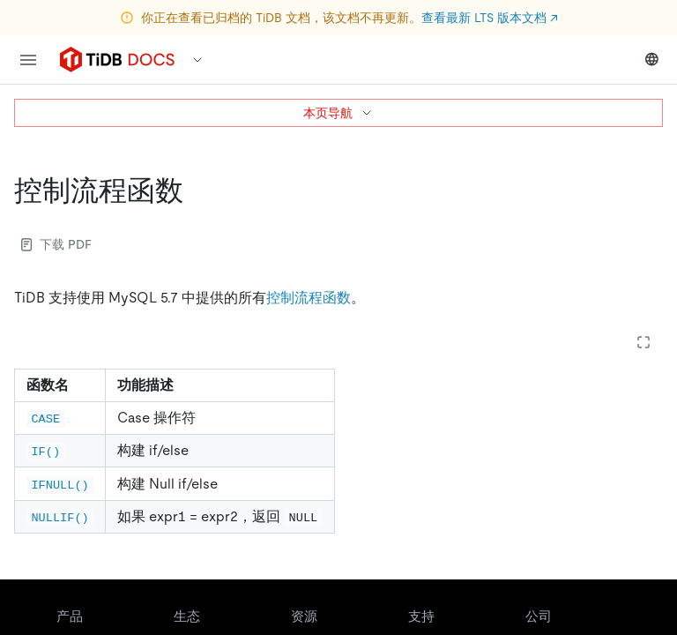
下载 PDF (56, 244)
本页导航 (338, 113)
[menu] (28, 60)
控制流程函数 (308, 297)
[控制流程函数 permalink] (197, 190)
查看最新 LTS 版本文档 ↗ (489, 18)
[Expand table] (643, 342)
